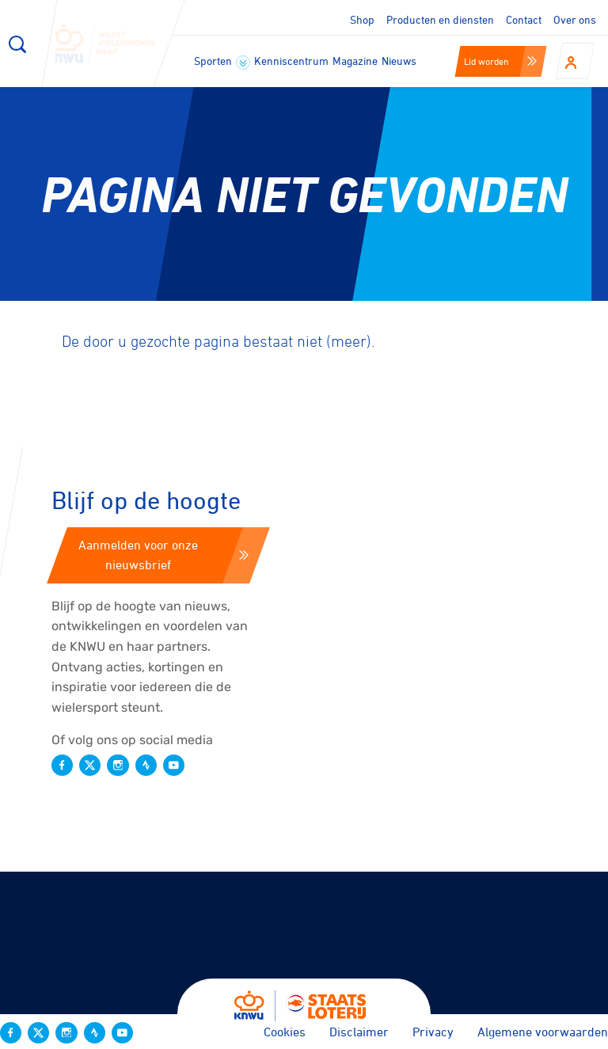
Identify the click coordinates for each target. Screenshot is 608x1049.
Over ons (574, 19)
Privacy (433, 1031)
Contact (524, 19)
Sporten (222, 62)
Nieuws (399, 60)
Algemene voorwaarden (542, 1031)
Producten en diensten (440, 19)
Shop (362, 19)
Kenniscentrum (291, 60)
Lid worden (500, 61)
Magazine (355, 60)
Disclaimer (359, 1031)
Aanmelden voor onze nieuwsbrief (163, 555)
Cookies (285, 1031)
